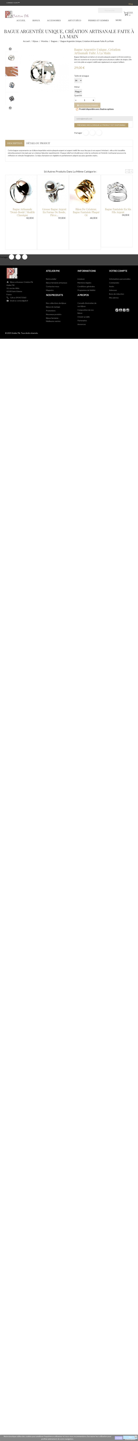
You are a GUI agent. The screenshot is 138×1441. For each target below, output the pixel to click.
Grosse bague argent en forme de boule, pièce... (54, 212)
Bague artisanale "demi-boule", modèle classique (22, 212)
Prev (127, 171)
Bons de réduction (116, 265)
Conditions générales (86, 258)
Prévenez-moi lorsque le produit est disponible (101, 125)
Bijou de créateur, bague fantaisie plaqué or (86, 212)
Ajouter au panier (87, 105)
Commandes (114, 254)
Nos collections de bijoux (56, 274)
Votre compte (118, 242)
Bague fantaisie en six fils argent (118, 210)
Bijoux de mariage (53, 278)
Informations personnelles (119, 250)
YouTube (119, 281)
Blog (131, 4)
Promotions (50, 282)
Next (131, 171)
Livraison (81, 250)
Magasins (50, 262)
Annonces (81, 296)
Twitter (116, 281)
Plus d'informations (130, 1437)
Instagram (126, 281)
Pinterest (99, 132)
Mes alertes (114, 269)
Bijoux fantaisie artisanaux (56, 254)
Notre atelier (51, 250)
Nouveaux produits (53, 286)
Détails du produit (38, 143)
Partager (85, 132)
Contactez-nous (52, 258)
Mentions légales (84, 254)
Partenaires (82, 292)
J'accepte (118, 1438)
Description (14, 143)
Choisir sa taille (83, 288)
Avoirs (111, 258)
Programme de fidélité (86, 262)
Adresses (113, 262)
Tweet (92, 132)
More (112, 19)
